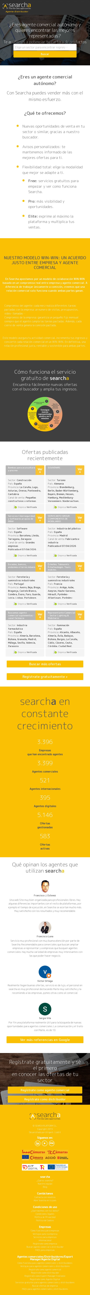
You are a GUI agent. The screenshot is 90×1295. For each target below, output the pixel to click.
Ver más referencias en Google (45, 1039)
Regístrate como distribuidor (45, 1099)
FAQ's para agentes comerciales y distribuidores (45, 1289)
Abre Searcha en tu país (45, 1200)
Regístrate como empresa (45, 1243)
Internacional (45, 1240)
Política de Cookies (45, 1220)
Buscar (45, 54)
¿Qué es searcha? (45, 1180)
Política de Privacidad (45, 1217)
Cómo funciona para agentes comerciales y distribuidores (45, 1263)
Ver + (40, 470)
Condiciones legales (45, 1214)
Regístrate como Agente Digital (45, 1279)
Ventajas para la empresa (45, 1234)
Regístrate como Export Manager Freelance (45, 1276)
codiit (58, 1132)
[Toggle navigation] (85, 5)
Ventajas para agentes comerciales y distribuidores (45, 1266)
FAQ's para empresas (45, 1250)
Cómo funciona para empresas (45, 1230)
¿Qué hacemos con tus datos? (45, 1210)
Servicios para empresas (44, 1237)
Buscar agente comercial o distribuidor (45, 1246)
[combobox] (45, 47)
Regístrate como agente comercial (45, 1090)
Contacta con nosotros (45, 1197)
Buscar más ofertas (45, 664)
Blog (45, 1186)
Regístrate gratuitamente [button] (43, 676)
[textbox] (45, 47)
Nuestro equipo (45, 1183)
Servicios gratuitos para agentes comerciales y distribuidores (45, 1282)
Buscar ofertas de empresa (45, 1285)
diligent (49, 1132)
